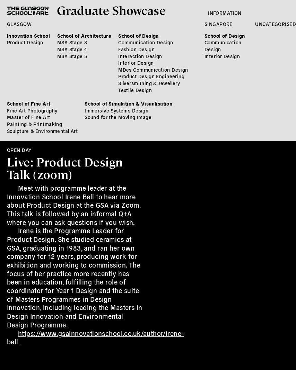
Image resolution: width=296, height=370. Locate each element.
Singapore (218, 24)
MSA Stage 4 (72, 49)
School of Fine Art (29, 103)
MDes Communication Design (153, 69)
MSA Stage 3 (72, 42)
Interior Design (136, 63)
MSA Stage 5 (72, 56)
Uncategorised (275, 24)
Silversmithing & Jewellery (149, 83)
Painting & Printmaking (34, 124)
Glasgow (19, 24)
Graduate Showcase (111, 10)
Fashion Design (136, 49)
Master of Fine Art (28, 117)
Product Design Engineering (151, 76)
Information (225, 13)
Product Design (25, 42)
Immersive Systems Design (116, 110)
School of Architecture (84, 36)
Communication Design (145, 42)
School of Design (138, 36)
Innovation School (28, 36)
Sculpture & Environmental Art (42, 131)
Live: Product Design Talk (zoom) (65, 168)
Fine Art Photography (32, 110)
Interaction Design (140, 56)
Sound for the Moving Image (118, 117)
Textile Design (135, 90)
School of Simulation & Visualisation (128, 103)
